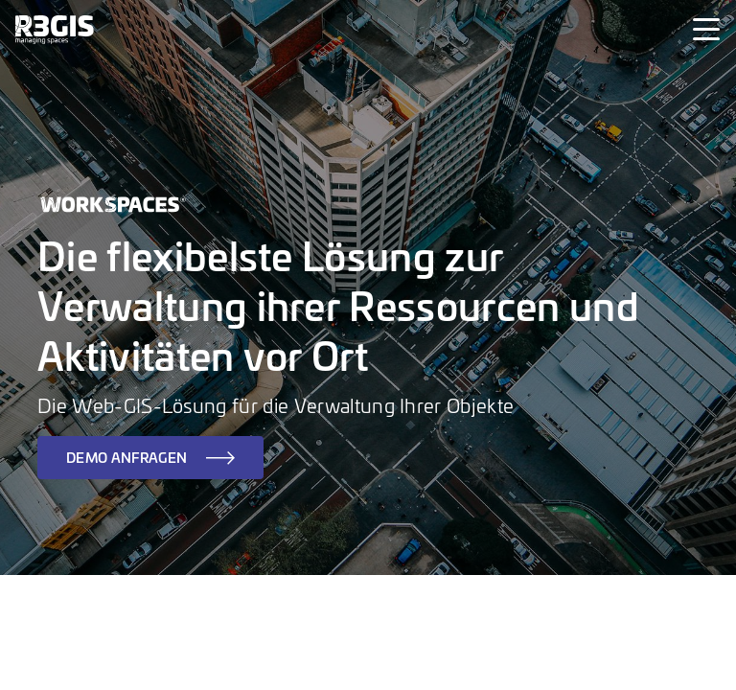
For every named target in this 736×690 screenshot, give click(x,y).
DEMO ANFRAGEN (126, 457)
